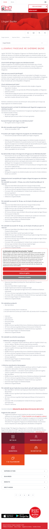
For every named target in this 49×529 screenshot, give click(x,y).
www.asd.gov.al (40, 432)
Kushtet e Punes (37, 526)
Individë (5, 2)
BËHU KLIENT (38, 10)
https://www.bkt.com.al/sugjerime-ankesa (34, 416)
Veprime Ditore (16, 37)
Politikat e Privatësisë (8, 526)
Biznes (12, 2)
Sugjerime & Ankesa (27, 526)
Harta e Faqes (17, 526)
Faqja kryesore (5, 37)
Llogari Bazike (26, 37)
